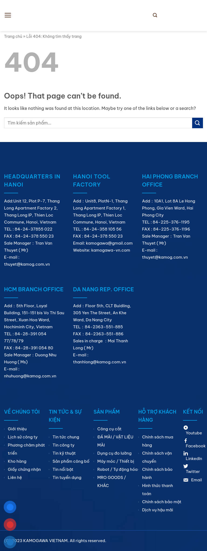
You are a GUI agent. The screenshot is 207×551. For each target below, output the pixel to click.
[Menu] (8, 15)
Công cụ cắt (109, 428)
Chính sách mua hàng (157, 441)
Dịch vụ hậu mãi (157, 509)
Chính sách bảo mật (161, 501)
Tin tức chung (66, 437)
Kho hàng (17, 461)
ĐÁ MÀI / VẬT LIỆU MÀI (115, 441)
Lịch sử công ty (23, 437)
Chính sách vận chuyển (157, 457)
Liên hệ (15, 477)
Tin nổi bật (63, 469)
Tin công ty (63, 445)
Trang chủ (13, 36)
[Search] (155, 15)
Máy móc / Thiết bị (115, 461)
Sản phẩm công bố (71, 461)
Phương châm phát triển (26, 449)
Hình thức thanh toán (157, 489)
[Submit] (197, 123)
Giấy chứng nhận (24, 469)
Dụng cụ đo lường (114, 453)
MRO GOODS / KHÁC (111, 481)
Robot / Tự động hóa (117, 469)
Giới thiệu (17, 428)
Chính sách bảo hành (157, 473)
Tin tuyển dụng (67, 477)
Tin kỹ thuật (64, 453)
